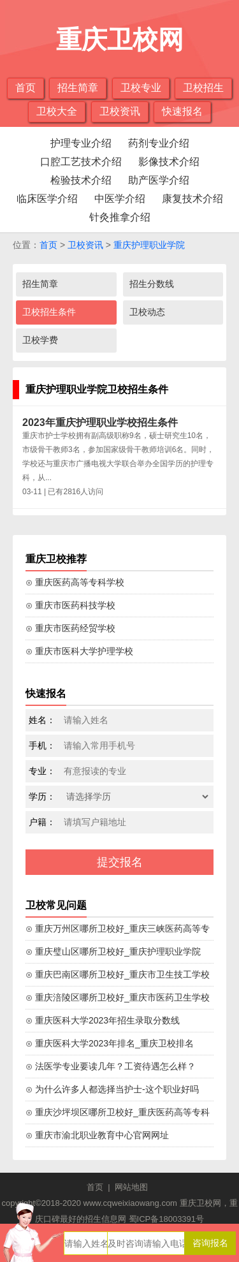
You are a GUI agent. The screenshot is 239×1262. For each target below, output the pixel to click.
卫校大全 (56, 111)
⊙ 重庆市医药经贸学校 (70, 628)
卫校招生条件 (49, 312)
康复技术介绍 (192, 198)
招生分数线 (151, 284)
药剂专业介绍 (158, 143)
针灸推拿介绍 (119, 217)
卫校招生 (203, 87)
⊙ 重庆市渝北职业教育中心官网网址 (97, 1135)
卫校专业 (140, 87)
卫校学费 (40, 340)
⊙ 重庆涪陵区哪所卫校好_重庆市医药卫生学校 (117, 997)
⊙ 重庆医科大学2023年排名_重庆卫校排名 (109, 1043)
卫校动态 (147, 312)
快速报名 (182, 111)
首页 (25, 87)
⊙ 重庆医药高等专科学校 (74, 582)
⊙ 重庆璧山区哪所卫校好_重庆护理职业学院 (113, 951)
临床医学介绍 (47, 198)
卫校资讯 (119, 111)
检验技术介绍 (81, 180)
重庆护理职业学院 (149, 245)
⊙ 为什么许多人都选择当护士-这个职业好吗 (112, 1089)
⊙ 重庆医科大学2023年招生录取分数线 (102, 1020)
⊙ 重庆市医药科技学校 (70, 605)
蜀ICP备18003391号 (167, 1219)
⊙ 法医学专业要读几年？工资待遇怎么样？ (110, 1066)
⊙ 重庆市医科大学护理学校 (79, 651)
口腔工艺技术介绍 (81, 161)
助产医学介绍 (158, 180)
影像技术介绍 (168, 161)
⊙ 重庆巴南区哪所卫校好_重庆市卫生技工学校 (117, 974)
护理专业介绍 (81, 143)
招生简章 (77, 87)
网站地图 (131, 1187)
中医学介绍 (119, 198)
